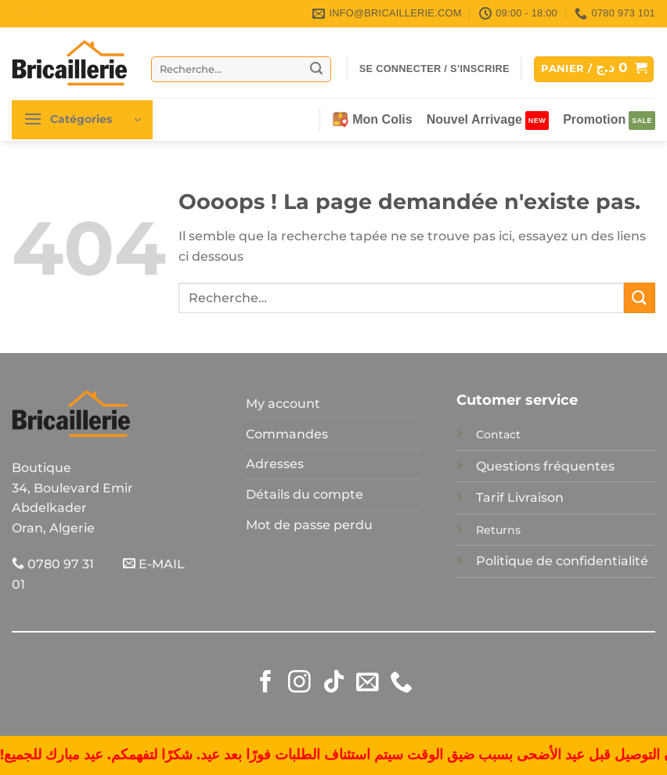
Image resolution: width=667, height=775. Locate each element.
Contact (498, 434)
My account (283, 403)
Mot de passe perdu (309, 524)
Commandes (287, 434)
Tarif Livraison (520, 497)
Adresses (275, 463)
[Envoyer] (317, 69)
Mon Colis (372, 120)
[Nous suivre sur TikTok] (334, 683)
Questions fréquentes (545, 466)
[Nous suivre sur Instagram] (299, 683)
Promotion (594, 119)
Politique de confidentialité (562, 560)
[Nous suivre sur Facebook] (265, 683)
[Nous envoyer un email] (367, 683)
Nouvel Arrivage (474, 119)
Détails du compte (304, 494)
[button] (434, 69)
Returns (498, 530)
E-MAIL (154, 564)
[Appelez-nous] (401, 683)
